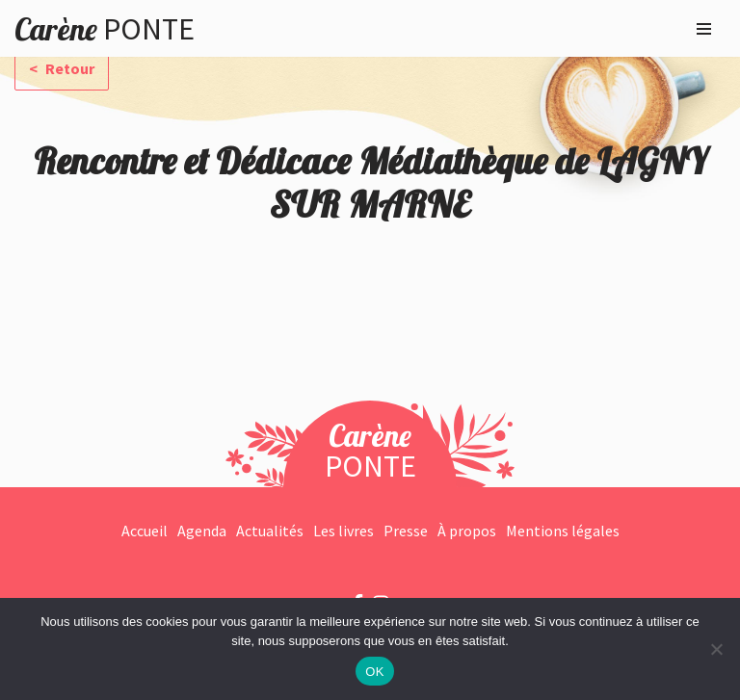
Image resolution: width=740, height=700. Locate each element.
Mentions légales (563, 530)
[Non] (716, 649)
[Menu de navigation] (704, 28)
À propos (466, 530)
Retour (68, 68)
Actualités (270, 530)
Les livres (343, 530)
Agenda (201, 530)
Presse (405, 530)
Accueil (144, 530)
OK (374, 671)
